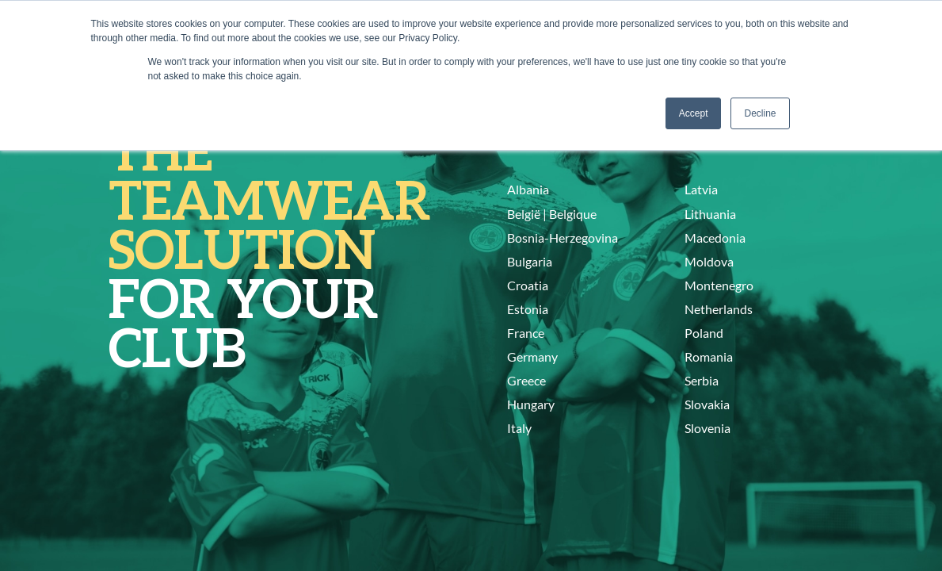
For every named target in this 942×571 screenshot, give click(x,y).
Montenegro (719, 285)
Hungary (531, 404)
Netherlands (719, 308)
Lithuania (710, 213)
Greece (526, 380)
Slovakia (707, 404)
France (525, 332)
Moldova (709, 261)
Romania (709, 356)
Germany (532, 356)
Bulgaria (529, 261)
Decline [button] (760, 113)
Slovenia (707, 427)
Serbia (702, 380)
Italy (519, 427)
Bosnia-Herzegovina (562, 237)
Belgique (573, 213)
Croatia (527, 285)
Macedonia (715, 237)
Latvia (701, 189)
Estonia (527, 308)
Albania (528, 189)
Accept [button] (693, 113)
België (523, 213)
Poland (704, 332)
